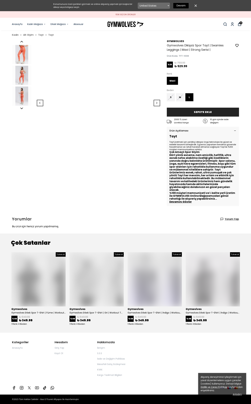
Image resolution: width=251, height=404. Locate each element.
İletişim (101, 347)
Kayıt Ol (59, 353)
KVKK (99, 369)
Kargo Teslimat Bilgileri (109, 375)
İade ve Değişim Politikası (111, 358)
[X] (29, 388)
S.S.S (99, 353)
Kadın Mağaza (36, 24)
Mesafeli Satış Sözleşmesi (111, 364)
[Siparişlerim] (232, 24)
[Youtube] (37, 388)
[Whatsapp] (52, 388)
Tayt (42, 34)
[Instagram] (22, 388)
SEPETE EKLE (203, 112)
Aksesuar (78, 24)
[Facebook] (14, 388)
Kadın (17, 34)
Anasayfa (17, 24)
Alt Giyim (30, 34)
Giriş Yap (59, 347)
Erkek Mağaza (60, 24)
